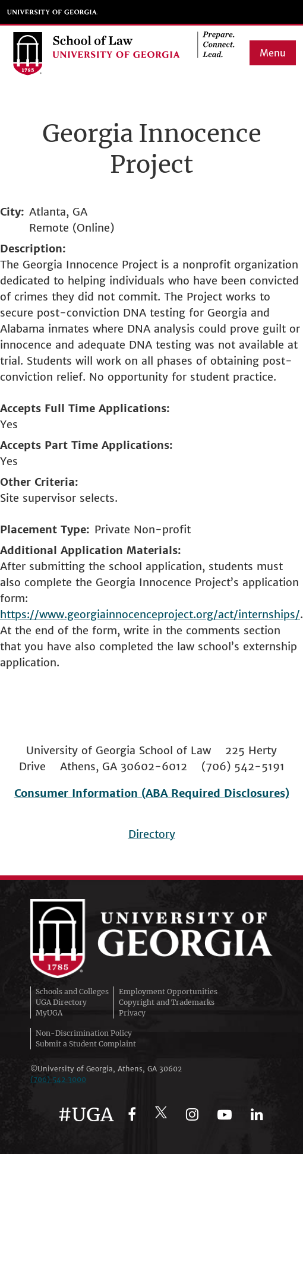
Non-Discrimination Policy (84, 1033)
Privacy (132, 1012)
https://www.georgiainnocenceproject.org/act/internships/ (150, 614)
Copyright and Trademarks (166, 1002)
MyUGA (49, 1012)
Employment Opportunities (168, 991)
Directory (151, 834)
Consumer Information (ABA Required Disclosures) (151, 793)
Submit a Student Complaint (86, 1043)
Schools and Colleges (72, 991)
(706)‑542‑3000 (58, 1079)
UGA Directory (61, 1002)
